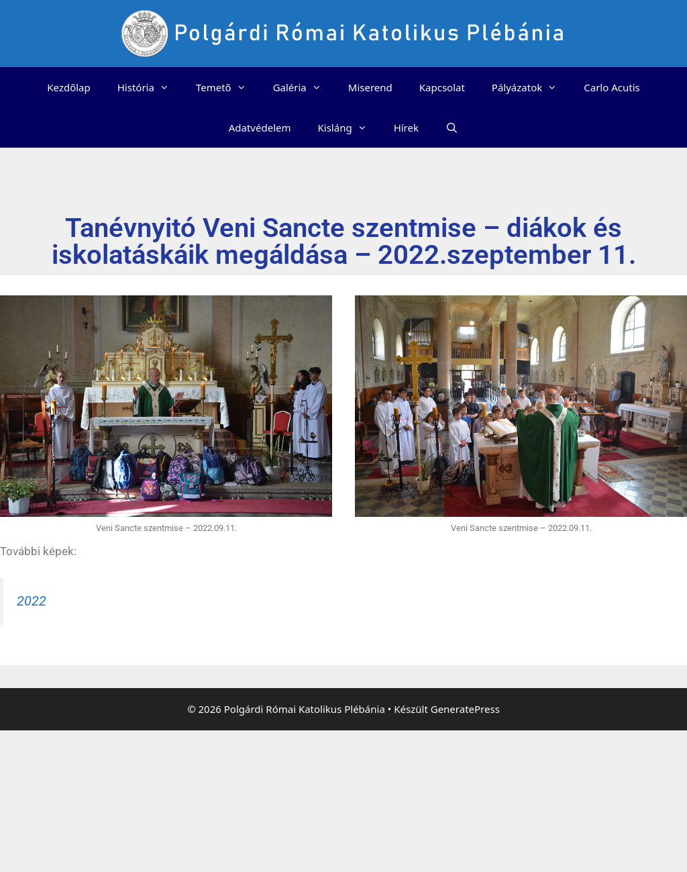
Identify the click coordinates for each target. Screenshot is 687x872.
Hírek (406, 127)
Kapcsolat (442, 87)
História (149, 87)
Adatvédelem (260, 127)
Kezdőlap (68, 87)
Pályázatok (531, 87)
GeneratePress (465, 709)
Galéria (304, 87)
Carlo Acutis (611, 87)
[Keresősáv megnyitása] (452, 127)
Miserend (370, 87)
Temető (228, 87)
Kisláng (349, 127)
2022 (31, 601)
